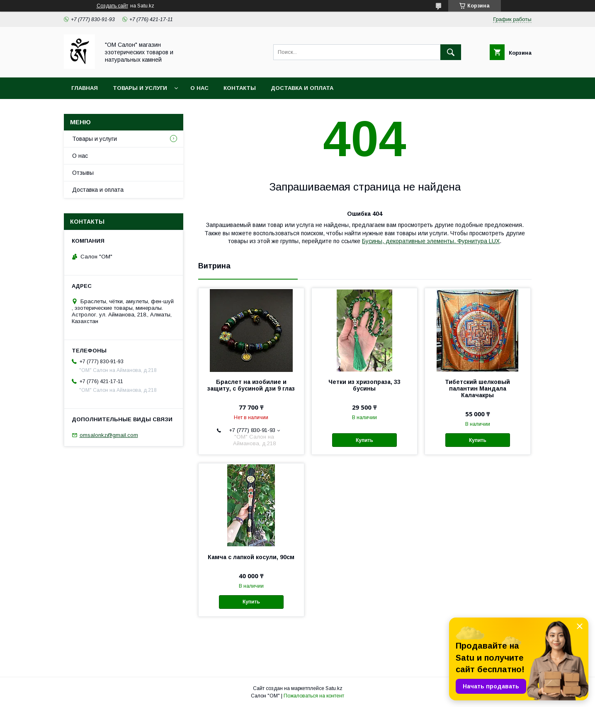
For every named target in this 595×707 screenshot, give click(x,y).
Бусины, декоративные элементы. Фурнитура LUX (431, 241)
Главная (84, 88)
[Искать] (450, 52)
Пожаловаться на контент (314, 696)
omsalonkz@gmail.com (109, 435)
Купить (364, 440)
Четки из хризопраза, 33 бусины (364, 385)
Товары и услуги (140, 88)
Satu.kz (333, 688)
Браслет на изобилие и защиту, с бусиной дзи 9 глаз (251, 385)
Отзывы (83, 172)
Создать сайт (112, 6)
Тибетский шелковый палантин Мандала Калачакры (477, 388)
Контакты (239, 88)
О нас (199, 88)
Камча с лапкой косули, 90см (251, 557)
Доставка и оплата (302, 88)
